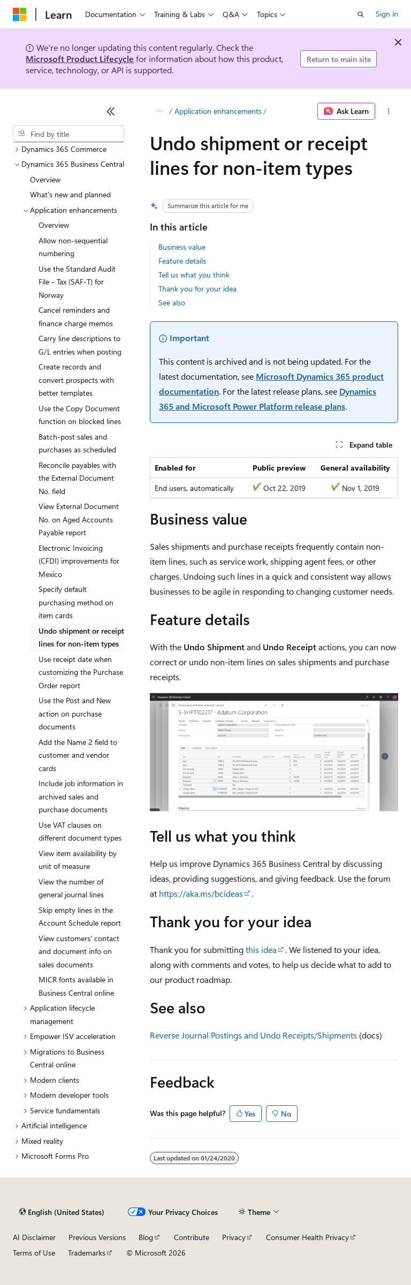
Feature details (182, 261)
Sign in (387, 14)
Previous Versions (97, 1237)
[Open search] (360, 14)
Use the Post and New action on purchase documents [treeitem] (75, 713)
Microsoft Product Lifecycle (80, 58)
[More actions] (388, 111)
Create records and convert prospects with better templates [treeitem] (76, 379)
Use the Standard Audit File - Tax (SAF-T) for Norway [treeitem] (77, 282)
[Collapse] (110, 111)
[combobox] (68, 133)
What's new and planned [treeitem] (70, 194)
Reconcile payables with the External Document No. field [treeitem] (77, 478)
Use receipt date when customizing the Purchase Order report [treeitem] (81, 672)
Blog (146, 1237)
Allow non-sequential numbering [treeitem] (73, 247)
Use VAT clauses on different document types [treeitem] (80, 831)
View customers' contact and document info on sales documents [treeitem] (79, 951)
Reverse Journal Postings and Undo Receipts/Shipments (253, 1035)
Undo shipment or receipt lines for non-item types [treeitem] (81, 637)
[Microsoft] (20, 14)
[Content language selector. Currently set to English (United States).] (62, 1212)
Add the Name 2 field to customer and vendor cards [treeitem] (78, 755)
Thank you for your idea (197, 288)
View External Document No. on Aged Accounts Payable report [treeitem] (79, 519)
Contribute (191, 1237)
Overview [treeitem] (45, 179)
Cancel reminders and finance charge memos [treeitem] (76, 316)
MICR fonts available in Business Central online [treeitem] (76, 986)
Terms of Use (34, 1253)
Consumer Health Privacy (307, 1237)
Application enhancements (218, 111)
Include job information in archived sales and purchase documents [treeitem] (81, 796)
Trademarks (86, 1253)
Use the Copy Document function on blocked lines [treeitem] (80, 415)
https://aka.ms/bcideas (201, 893)
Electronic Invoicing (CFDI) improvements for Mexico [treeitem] (79, 561)
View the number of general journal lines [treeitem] (71, 888)
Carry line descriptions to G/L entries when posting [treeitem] (80, 345)
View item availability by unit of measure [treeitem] (78, 860)
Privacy (234, 1237)
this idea (261, 949)
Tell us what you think (194, 275)
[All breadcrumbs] (159, 111)
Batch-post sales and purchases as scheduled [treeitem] (77, 443)
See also (171, 302)
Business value (182, 247)
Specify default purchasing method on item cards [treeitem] (76, 602)
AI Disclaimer (34, 1237)
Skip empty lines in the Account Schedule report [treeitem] (80, 916)
